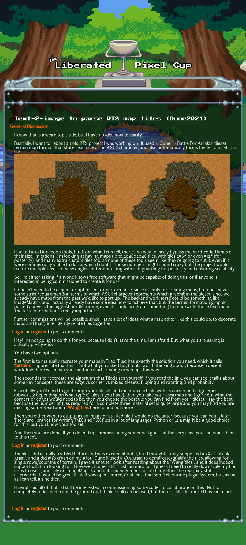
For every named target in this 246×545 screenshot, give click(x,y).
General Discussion (29, 127)
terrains (23, 366)
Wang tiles (78, 408)
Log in (18, 332)
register (39, 332)
